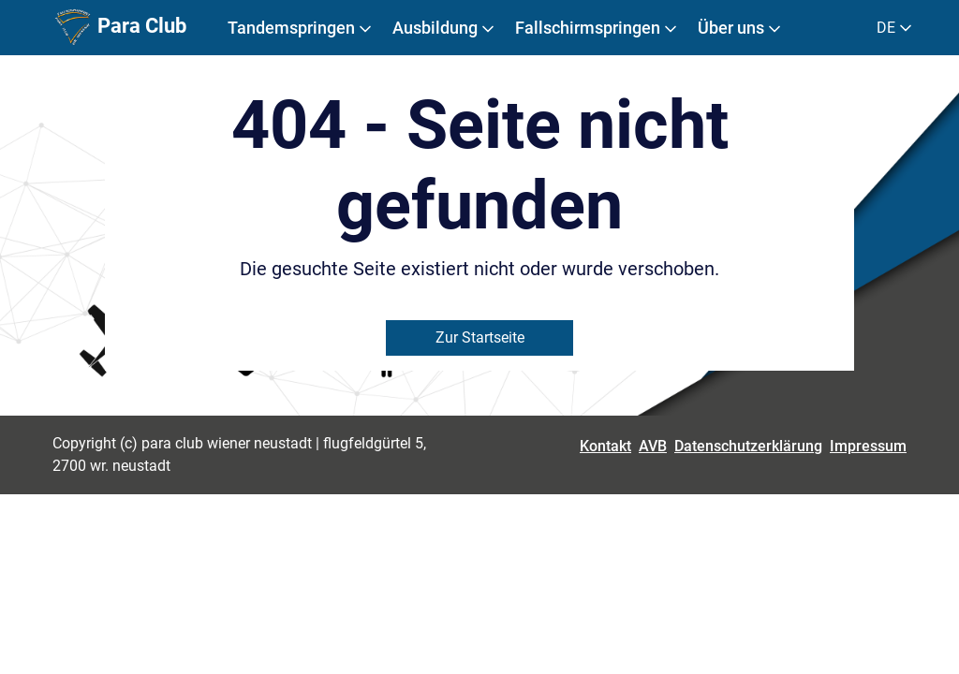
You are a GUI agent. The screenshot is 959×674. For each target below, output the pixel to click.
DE (896, 28)
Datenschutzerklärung (748, 446)
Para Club (119, 27)
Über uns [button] (741, 27)
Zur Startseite (479, 337)
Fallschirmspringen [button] (597, 27)
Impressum (868, 446)
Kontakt (605, 446)
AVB (653, 446)
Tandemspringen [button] (301, 27)
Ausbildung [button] (444, 27)
